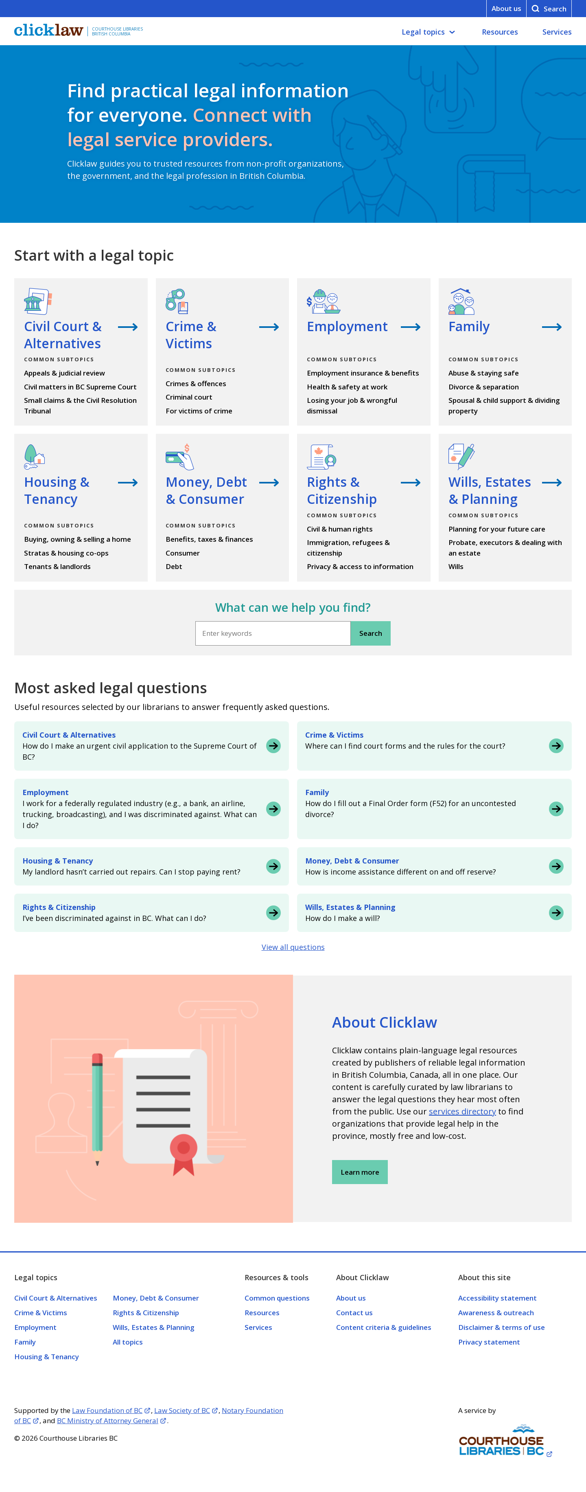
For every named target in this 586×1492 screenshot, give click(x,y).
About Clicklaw (384, 1022)
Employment (35, 1327)
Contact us (354, 1312)
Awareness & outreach (496, 1312)
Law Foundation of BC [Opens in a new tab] (107, 1410)
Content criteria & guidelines (383, 1327)
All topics (128, 1342)
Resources (500, 32)
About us (506, 8)
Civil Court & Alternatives (55, 1298)
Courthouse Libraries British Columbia (117, 31)
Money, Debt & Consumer (156, 1298)
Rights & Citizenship (146, 1312)
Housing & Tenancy (46, 1356)
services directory (462, 1111)
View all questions (293, 947)
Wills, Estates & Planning (154, 1327)
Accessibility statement (497, 1298)
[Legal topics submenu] (452, 32)
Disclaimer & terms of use (501, 1327)
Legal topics (423, 32)
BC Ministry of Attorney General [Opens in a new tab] (107, 1420)
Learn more (360, 1172)
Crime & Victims (40, 1312)
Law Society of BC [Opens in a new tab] (182, 1410)
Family (25, 1342)
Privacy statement (489, 1342)
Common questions (277, 1298)
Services (557, 32)
